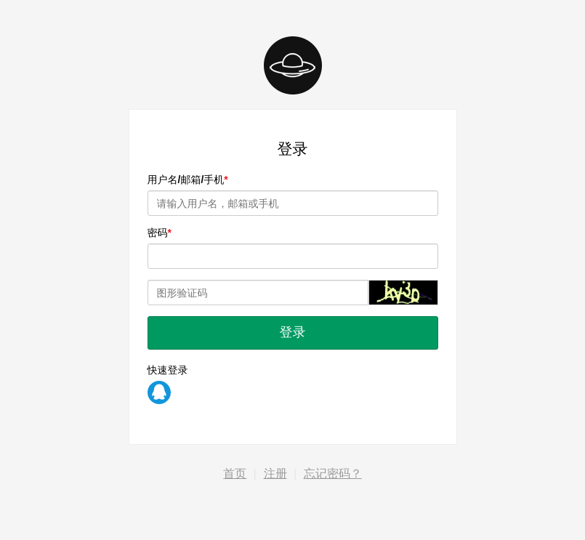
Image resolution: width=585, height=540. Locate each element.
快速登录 (168, 370)
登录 (293, 332)
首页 (234, 473)
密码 (158, 232)
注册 (275, 473)
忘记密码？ (333, 473)
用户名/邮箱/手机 (186, 179)
